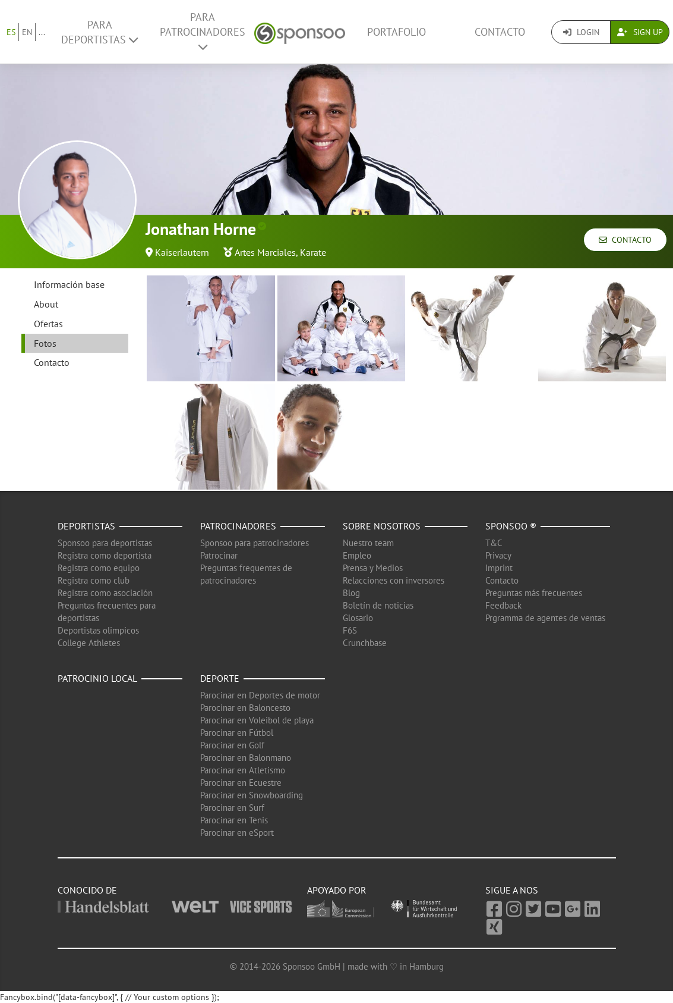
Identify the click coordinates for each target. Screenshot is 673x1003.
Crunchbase (365, 642)
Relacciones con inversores (393, 580)
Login (581, 32)
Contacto (500, 32)
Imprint (499, 567)
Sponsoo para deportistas (105, 542)
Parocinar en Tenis (234, 820)
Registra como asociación (105, 592)
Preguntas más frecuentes (533, 592)
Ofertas (48, 324)
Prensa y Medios (373, 567)
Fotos (45, 343)
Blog (351, 592)
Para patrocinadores (202, 31)
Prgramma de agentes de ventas (545, 617)
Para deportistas (99, 32)
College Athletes (89, 642)
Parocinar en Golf (232, 745)
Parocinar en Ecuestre (241, 782)
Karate (313, 252)
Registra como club (93, 580)
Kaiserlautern (182, 252)
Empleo (357, 555)
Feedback (503, 605)
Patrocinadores (238, 526)
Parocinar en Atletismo (242, 770)
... (42, 32)
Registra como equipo (99, 567)
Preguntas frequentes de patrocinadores (246, 574)
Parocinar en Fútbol (236, 732)
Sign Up (640, 32)
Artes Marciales (265, 252)
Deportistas (86, 526)
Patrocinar (219, 555)
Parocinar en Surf (232, 807)
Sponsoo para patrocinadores (254, 542)
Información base (69, 284)
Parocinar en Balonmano (245, 757)
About (46, 304)
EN (27, 32)
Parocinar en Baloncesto (245, 707)
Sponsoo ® (510, 526)
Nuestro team (368, 542)
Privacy (498, 555)
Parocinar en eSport (237, 832)
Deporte (219, 678)
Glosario (358, 617)
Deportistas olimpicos (98, 630)
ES (11, 32)
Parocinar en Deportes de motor (260, 695)
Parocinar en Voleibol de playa (257, 720)
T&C (494, 542)
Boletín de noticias (378, 605)
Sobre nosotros (382, 526)
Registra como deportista (104, 555)
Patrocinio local (97, 678)
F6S (350, 630)
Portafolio (396, 32)
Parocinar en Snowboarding (251, 795)
